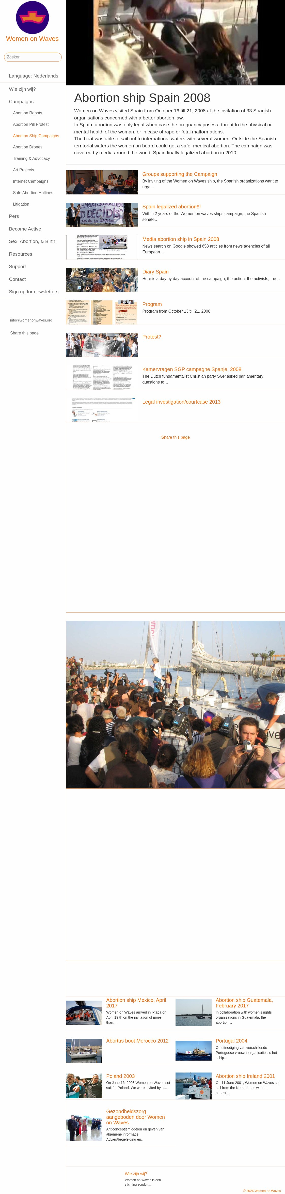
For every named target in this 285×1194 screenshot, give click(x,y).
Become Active (25, 229)
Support (17, 266)
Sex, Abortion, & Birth (32, 241)
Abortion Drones (27, 147)
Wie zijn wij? (22, 89)
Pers (14, 216)
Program (152, 304)
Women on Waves (32, 21)
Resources (20, 254)
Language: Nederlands (33, 76)
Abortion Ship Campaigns (36, 136)
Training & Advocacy (31, 158)
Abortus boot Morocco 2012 (137, 1041)
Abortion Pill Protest (31, 124)
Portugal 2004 (231, 1041)
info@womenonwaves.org (31, 320)
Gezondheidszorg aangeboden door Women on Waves (135, 1117)
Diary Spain (155, 271)
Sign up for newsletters (33, 291)
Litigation (21, 204)
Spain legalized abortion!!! (171, 206)
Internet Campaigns (31, 181)
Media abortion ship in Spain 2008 (180, 239)
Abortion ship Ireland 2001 (245, 1076)
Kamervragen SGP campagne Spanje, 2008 (191, 369)
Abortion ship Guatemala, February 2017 (244, 1002)
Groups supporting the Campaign (179, 174)
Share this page (24, 333)
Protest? (151, 337)
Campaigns (21, 101)
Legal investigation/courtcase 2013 (181, 402)
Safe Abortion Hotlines (33, 193)
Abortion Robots (27, 113)
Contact (17, 279)
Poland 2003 (120, 1076)
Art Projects (23, 170)
